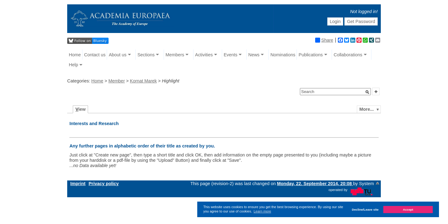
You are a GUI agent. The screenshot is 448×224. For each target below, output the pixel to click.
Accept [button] (408, 209)
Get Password (361, 21)
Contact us (94, 54)
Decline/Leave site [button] (365, 209)
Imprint (78, 183)
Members (175, 54)
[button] (367, 92)
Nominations (282, 54)
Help (73, 64)
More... (366, 109)
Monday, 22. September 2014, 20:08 (315, 183)
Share (324, 40)
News (253, 54)
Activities (204, 54)
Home (75, 54)
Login (335, 21)
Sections (146, 54)
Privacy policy (104, 183)
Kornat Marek (143, 80)
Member (116, 80)
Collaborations (348, 54)
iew (81, 109)
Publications (311, 54)
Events (230, 54)
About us (118, 54)
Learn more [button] (262, 211)
